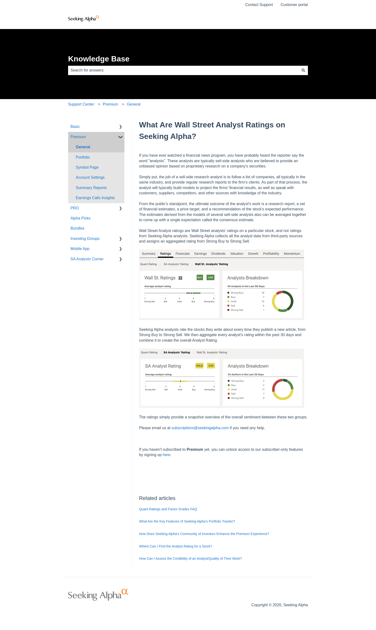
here (166, 455)
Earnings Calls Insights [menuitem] (95, 198)
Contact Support (259, 5)
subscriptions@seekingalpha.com (200, 428)
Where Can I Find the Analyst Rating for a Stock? (175, 546)
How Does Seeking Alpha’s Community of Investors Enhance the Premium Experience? (204, 534)
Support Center (81, 104)
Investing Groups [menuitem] (85, 239)
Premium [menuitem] (78, 137)
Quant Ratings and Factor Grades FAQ (168, 509)
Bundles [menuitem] (77, 228)
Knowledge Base (98, 58)
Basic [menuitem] (75, 127)
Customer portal (294, 5)
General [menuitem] (83, 147)
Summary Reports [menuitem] (91, 188)
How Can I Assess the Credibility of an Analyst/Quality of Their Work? (190, 558)
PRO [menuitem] (74, 208)
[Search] (303, 70)
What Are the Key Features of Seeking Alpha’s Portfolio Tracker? (187, 521)
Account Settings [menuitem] (90, 177)
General (134, 104)
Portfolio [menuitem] (83, 157)
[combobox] (183, 70)
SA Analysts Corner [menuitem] (87, 259)
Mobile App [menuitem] (79, 249)
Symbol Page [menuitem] (87, 167)
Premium (110, 104)
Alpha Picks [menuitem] (80, 218)
